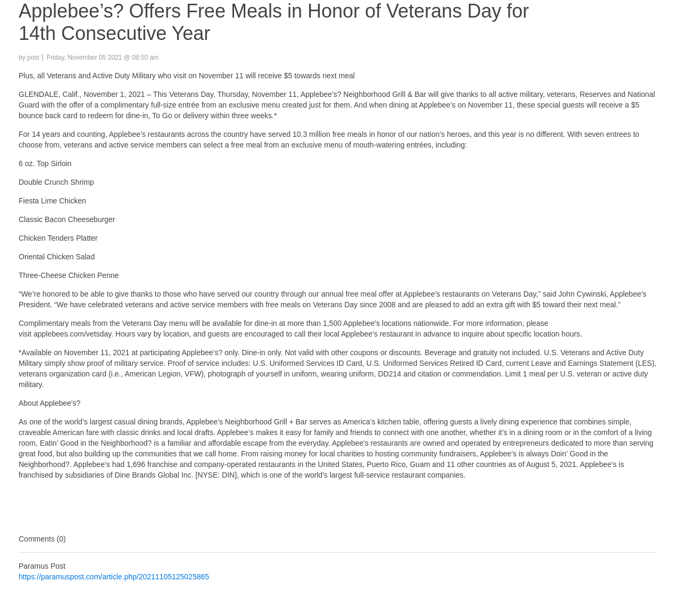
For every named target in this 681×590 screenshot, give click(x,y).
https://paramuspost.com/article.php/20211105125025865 (114, 576)
